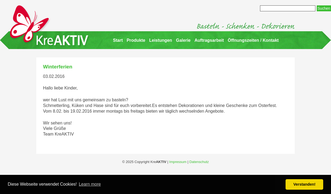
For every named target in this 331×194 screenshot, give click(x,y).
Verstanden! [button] (304, 184)
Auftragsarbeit (209, 40)
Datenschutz (199, 162)
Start (118, 40)
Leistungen (160, 40)
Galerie (183, 40)
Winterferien (57, 67)
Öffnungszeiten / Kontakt (253, 40)
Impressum (177, 162)
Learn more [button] (90, 184)
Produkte (136, 40)
